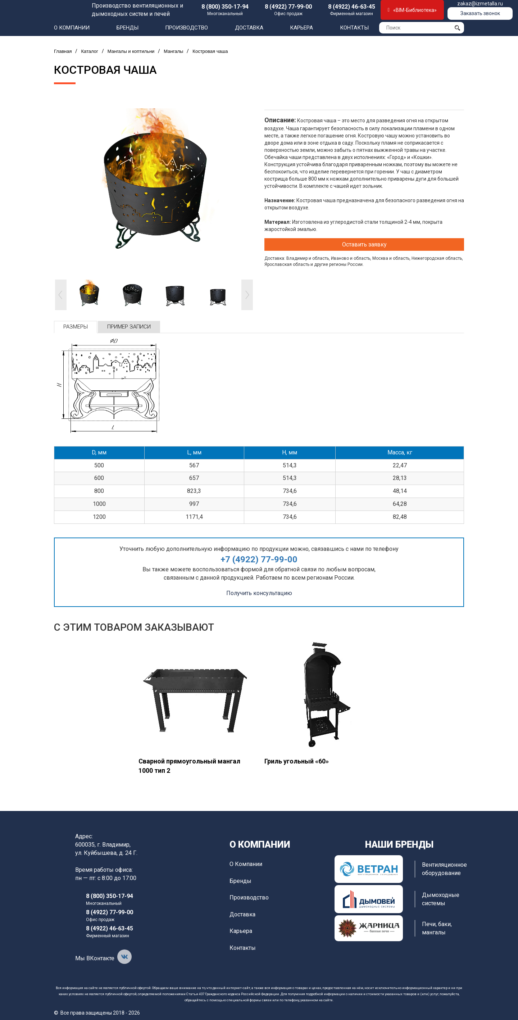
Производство (186, 27)
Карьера (301, 27)
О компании (72, 27)
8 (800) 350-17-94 (225, 6)
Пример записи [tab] (129, 326)
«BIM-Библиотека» (412, 10)
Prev (61, 295)
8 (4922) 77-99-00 (288, 6)
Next (247, 295)
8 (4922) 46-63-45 (351, 6)
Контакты (354, 27)
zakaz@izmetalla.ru (480, 3)
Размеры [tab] (75, 326)
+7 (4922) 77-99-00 (259, 559)
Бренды (127, 27)
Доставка (249, 27)
